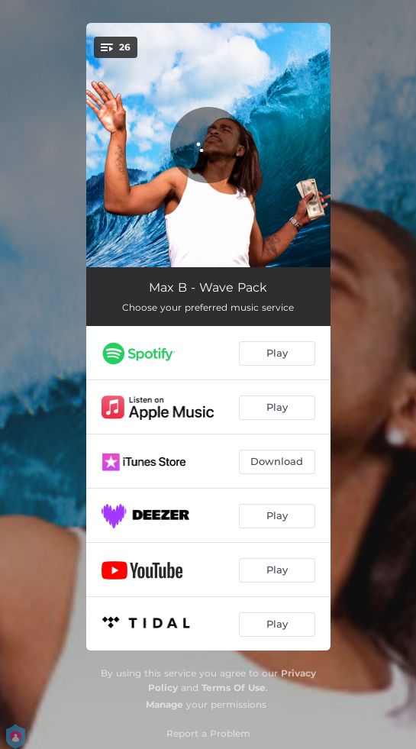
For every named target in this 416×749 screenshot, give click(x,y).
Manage (164, 704)
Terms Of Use (234, 687)
